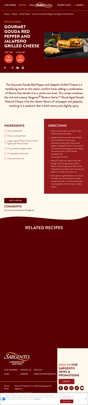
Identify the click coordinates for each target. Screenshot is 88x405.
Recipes (7, 14)
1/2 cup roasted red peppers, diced (19, 148)
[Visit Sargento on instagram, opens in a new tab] (71, 387)
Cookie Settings (67, 397)
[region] (44, 399)
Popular (14, 14)
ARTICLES (38, 370)
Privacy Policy (6, 387)
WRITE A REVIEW (15, 200)
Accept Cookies (67, 401)
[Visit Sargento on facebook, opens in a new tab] (61, 387)
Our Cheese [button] (10, 5)
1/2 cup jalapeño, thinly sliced (17, 153)
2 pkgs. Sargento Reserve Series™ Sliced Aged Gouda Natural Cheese (22, 142)
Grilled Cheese (24, 14)
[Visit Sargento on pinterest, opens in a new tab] (66, 387)
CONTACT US (25, 370)
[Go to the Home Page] (44, 5)
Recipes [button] (22, 5)
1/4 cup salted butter (14, 131)
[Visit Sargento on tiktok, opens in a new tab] (77, 387)
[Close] (86, 399)
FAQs (6, 374)
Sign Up (66, 381)
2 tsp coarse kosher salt (15, 158)
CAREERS (24, 374)
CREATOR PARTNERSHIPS (45, 374)
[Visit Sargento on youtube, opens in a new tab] (82, 387)
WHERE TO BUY (64, 5)
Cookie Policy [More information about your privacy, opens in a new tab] (37, 399)
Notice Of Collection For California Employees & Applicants (33, 387)
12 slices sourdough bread (16, 135)
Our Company (11, 370)
